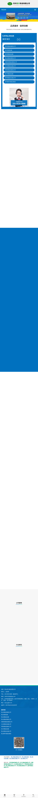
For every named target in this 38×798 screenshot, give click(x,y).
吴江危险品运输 (9, 74)
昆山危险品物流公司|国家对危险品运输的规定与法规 (16, 639)
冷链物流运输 (19, 318)
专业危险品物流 (28, 227)
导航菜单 (3, 9)
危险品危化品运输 (9, 169)
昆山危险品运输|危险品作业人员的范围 (13, 622)
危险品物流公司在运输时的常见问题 (12, 619)
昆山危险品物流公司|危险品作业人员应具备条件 (15, 625)
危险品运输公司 (9, 187)
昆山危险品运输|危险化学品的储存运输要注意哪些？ (16, 635)
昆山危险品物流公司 (10, 58)
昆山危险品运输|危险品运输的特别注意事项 (14, 629)
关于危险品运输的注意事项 (11, 654)
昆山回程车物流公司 (19, 370)
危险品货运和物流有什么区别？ (12, 662)
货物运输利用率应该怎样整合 (12, 671)
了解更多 (19, 554)
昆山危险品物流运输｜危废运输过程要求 (13, 612)
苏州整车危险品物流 (10, 81)
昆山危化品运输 (28, 212)
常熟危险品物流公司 (10, 70)
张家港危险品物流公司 (11, 62)
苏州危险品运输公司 (10, 77)
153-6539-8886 (19, 104)
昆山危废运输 (28, 134)
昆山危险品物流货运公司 (28, 153)
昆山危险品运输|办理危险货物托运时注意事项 (14, 632)
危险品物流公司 (9, 134)
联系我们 (24, 795)
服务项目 (3, 709)
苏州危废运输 (8, 50)
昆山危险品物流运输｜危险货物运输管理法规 (14, 615)
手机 (14, 795)
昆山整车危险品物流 (6, 733)
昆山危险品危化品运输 (19, 291)
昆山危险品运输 (28, 539)
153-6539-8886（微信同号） (12, 694)
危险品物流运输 (28, 170)
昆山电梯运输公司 (19, 344)
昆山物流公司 (20, 539)
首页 (5, 795)
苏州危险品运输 (9, 54)
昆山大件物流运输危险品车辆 (9, 149)
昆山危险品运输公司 (28, 200)
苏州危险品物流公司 (10, 46)
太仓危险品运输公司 (10, 66)
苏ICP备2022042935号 (11, 705)
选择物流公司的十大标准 (11, 679)
